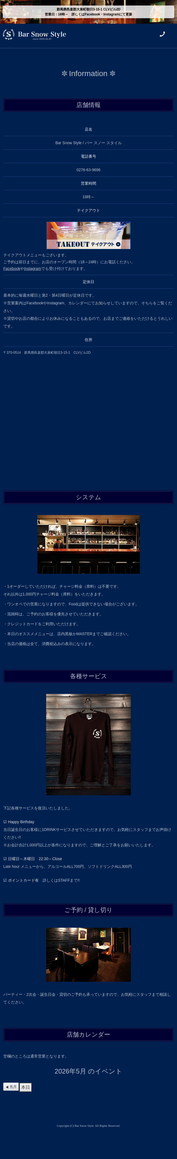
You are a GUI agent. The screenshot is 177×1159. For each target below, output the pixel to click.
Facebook (11, 268)
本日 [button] (25, 1087)
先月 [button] (13, 1087)
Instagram (32, 268)
